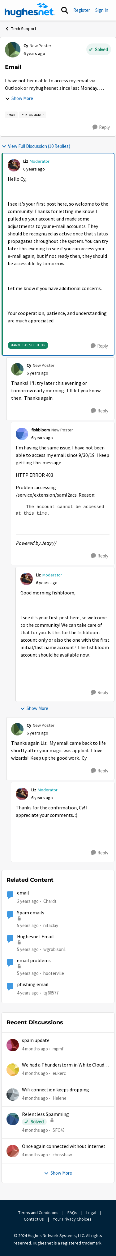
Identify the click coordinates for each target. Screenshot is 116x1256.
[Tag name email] (11, 114)
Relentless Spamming (45, 1114)
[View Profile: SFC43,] (12, 1119)
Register (81, 10)
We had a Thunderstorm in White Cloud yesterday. (63, 1065)
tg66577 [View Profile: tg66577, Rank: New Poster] (50, 993)
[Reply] (101, 127)
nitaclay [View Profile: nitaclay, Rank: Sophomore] (50, 925)
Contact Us (34, 1219)
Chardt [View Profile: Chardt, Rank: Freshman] (50, 901)
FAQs (72, 1212)
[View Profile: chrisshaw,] (12, 1151)
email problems (34, 961)
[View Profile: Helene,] (12, 1094)
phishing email (33, 984)
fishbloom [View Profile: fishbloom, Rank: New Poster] (40, 430)
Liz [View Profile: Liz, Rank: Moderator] (25, 161)
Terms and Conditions (38, 1212)
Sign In (101, 10)
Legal (91, 1212)
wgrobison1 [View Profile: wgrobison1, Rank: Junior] (54, 949)
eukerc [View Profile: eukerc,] (59, 1073)
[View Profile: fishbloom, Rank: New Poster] (22, 434)
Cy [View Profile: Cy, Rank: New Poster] (26, 45)
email (23, 893)
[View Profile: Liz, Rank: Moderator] (14, 165)
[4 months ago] (35, 1049)
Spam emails (30, 913)
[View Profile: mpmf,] (12, 1045)
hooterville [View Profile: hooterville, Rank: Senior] (53, 973)
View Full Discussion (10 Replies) (36, 146)
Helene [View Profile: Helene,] (60, 1098)
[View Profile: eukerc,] (12, 1069)
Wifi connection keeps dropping (55, 1090)
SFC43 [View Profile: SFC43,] (59, 1130)
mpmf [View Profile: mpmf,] (58, 1049)
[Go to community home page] (30, 10)
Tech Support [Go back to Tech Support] (20, 28)
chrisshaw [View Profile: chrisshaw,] (62, 1155)
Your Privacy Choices (72, 1219)
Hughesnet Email (35, 937)
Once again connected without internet (63, 1146)
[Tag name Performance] (32, 114)
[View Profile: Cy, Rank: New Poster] (12, 49)
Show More (19, 98)
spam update (35, 1040)
